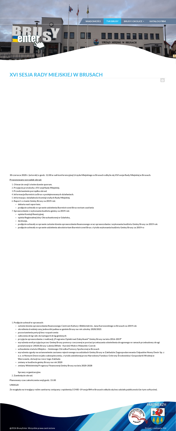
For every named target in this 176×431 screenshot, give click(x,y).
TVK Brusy (112, 21)
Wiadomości (93, 21)
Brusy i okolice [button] (134, 21)
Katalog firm (158, 21)
